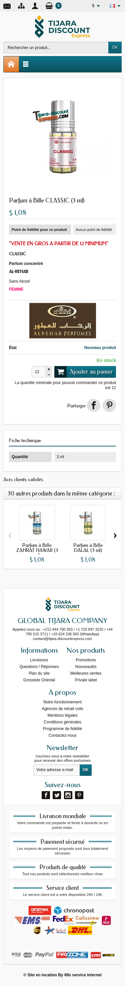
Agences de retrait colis (62, 708)
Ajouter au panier (83, 371)
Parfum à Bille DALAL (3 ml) (88, 548)
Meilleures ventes (85, 673)
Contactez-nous (62, 735)
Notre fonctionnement (62, 702)
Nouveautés (85, 666)
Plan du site (39, 673)
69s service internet (83, 975)
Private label (86, 680)
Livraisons (39, 660)
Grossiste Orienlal (39, 680)
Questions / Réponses (39, 666)
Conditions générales (62, 722)
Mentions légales (62, 715)
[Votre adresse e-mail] (56, 770)
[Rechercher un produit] (56, 47)
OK (115, 47)
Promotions (86, 660)
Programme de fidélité (62, 728)
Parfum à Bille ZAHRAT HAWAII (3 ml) (37, 551)
